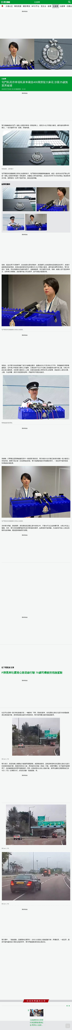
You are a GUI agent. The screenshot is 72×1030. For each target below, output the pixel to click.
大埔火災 (9, 6)
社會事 (55, 6)
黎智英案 (17, 6)
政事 (49, 6)
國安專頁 (26, 6)
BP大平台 (35, 6)
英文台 (43, 6)
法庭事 (62, 6)
